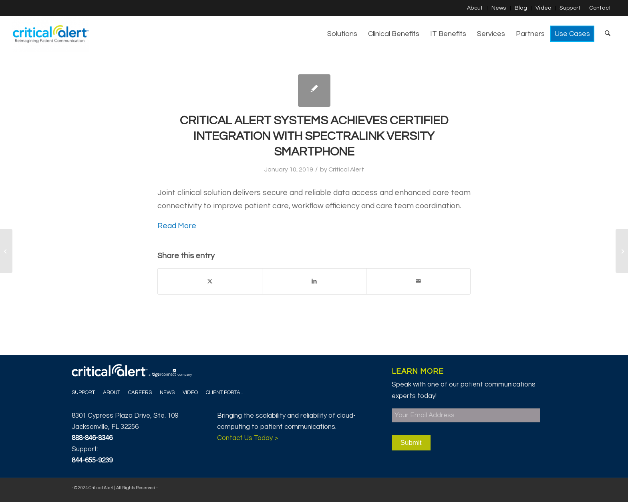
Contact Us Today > (247, 438)
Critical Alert (346, 169)
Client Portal (224, 392)
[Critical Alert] (50, 34)
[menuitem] (475, 8)
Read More (176, 226)
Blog (521, 8)
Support (570, 8)
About (475, 8)
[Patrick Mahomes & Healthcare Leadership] (6, 251)
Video (543, 8)
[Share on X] (210, 281)
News (498, 8)
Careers (140, 392)
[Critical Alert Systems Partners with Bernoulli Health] (622, 251)
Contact (600, 8)
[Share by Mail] (418, 281)
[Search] (608, 34)
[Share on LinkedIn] (314, 281)
